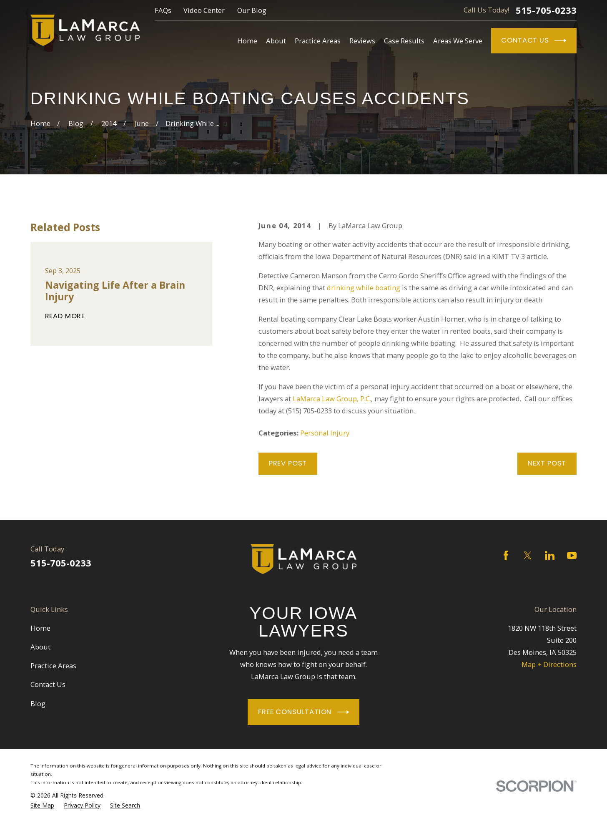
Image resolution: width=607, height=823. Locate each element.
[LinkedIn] (549, 555)
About (40, 647)
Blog (37, 703)
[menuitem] (42, 805)
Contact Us (533, 40)
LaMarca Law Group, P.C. (332, 398)
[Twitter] (527, 555)
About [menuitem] (276, 40)
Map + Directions (549, 664)
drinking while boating (363, 287)
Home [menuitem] (247, 40)
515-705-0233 (546, 10)
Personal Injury (324, 433)
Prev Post (288, 463)
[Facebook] (506, 555)
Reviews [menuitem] (362, 40)
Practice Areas (53, 665)
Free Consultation (303, 712)
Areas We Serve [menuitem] (457, 40)
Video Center (204, 10)
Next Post (547, 463)
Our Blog (251, 10)
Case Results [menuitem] (404, 40)
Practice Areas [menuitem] (318, 40)
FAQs (163, 10)
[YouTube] (572, 555)
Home (40, 628)
